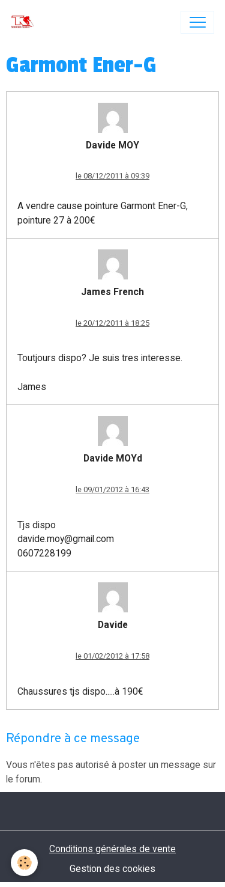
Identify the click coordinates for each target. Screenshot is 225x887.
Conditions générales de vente (112, 849)
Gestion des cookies (112, 868)
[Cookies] (24, 862)
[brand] (25, 22)
